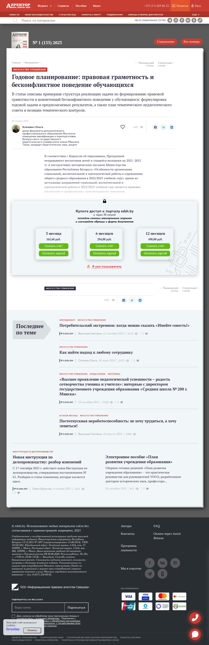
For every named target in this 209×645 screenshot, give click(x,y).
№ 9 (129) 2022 (67, 402)
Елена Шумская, (42, 488)
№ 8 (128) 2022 (67, 434)
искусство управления (30, 69)
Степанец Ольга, (88, 360)
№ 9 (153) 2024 (67, 333)
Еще (194, 15)
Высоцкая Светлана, (90, 333)
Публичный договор (52, 637)
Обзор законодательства (39, 15)
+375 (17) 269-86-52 (156, 5)
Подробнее (13, 628)
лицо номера (98, 374)
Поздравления (115, 15)
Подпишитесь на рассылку (27, 600)
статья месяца (69, 416)
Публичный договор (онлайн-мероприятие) (92, 637)
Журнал (43, 5)
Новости (14, 15)
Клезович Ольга (32, 127)
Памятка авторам (130, 637)
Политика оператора (46, 640)
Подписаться (76, 607)
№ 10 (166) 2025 (20, 489)
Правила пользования (24, 637)
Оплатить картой (53, 253)
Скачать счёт (54, 246)
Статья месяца (67, 15)
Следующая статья (165, 64)
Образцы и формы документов (145, 15)
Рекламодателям (22, 640)
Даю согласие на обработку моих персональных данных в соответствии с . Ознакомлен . (48, 621)
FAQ (156, 526)
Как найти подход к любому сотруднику (96, 352)
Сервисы (63, 5)
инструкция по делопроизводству (33, 452)
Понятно (32, 630)
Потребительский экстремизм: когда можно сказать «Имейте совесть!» (124, 325)
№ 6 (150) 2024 (67, 360)
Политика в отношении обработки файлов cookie (90, 640)
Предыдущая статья (146, 64)
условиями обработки (47, 618)
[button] (155, 127)
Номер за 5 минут (91, 15)
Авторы (126, 526)
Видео (97, 5)
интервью (114, 374)
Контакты (127, 533)
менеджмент (67, 320)
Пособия (80, 5)
